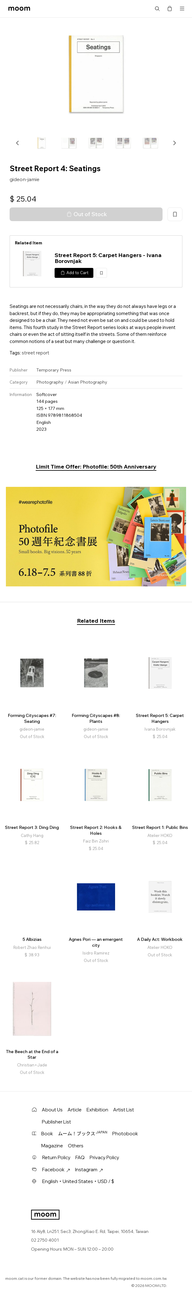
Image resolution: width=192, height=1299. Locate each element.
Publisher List (56, 1122)
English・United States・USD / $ (78, 1181)
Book (47, 1134)
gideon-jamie (24, 179)
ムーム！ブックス (82, 1133)
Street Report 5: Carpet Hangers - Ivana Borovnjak (108, 258)
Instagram (89, 1169)
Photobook (125, 1134)
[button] (18, 143)
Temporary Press (53, 370)
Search (157, 9)
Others (75, 1146)
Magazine (52, 1146)
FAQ (80, 1157)
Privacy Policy (104, 1157)
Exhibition (97, 1110)
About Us (52, 1110)
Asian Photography (87, 382)
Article (75, 1110)
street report (35, 353)
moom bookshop (19, 9)
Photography (50, 382)
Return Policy (56, 1157)
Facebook (56, 1169)
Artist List (123, 1110)
